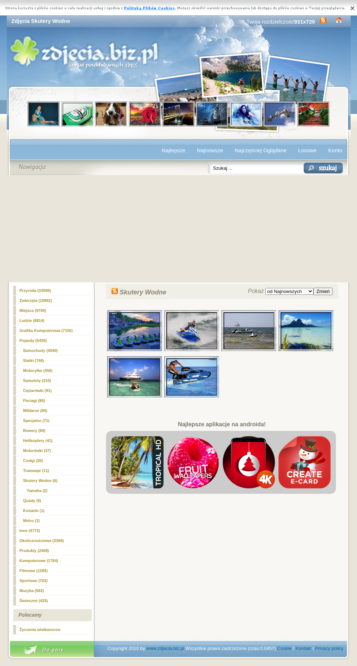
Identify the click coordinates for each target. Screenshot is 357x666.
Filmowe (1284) (34, 570)
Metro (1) (31, 520)
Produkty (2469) (34, 550)
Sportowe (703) (34, 580)
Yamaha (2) (37, 490)
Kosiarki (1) (34, 510)
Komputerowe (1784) (39, 560)
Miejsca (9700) (33, 310)
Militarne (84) (35, 410)
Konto (335, 150)
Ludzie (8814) (32, 320)
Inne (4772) (30, 530)
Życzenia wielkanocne (40, 629)
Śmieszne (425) (34, 600)
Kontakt (303, 648)
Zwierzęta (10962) (36, 300)
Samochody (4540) (40, 350)
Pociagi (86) (34, 400)
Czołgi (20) (33, 460)
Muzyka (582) (32, 590)
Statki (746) (33, 360)
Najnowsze (210, 150)
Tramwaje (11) (36, 470)
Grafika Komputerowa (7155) (46, 330)
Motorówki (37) (37, 450)
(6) (40, 480)
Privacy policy (329, 648)
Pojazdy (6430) (33, 340)
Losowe (307, 150)
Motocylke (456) (38, 370)
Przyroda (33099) (35, 290)
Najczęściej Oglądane (260, 150)
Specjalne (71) (36, 420)
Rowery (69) (34, 430)
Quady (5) (32, 500)
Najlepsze (173, 150)
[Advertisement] (179, 229)
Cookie (284, 648)
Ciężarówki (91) (37, 390)
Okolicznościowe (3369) (42, 540)
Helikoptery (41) (38, 440)
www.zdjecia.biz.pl (165, 648)
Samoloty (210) (37, 380)
